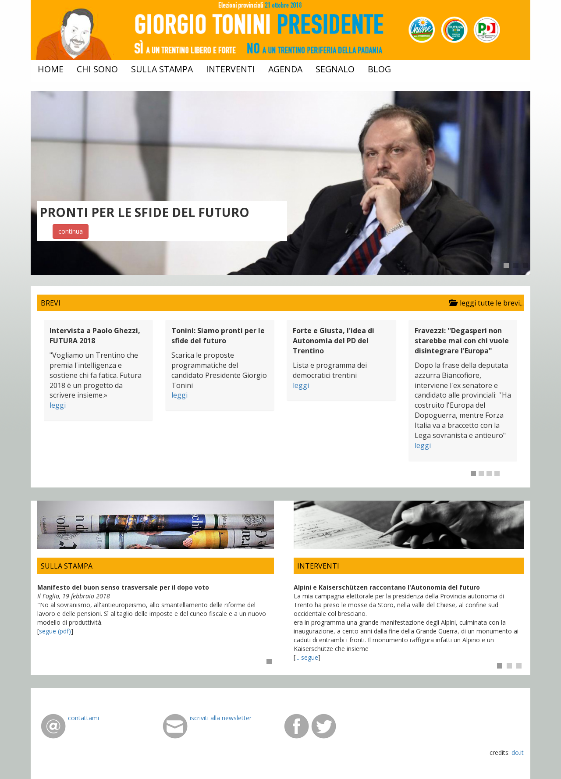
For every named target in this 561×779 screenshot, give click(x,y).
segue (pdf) (55, 631)
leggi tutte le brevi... (485, 303)
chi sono (97, 69)
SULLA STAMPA (66, 566)
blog (379, 69)
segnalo (335, 69)
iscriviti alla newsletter (221, 718)
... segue (306, 657)
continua (70, 231)
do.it (517, 752)
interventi (230, 69)
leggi (58, 405)
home (51, 69)
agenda (285, 69)
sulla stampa (162, 69)
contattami (83, 718)
